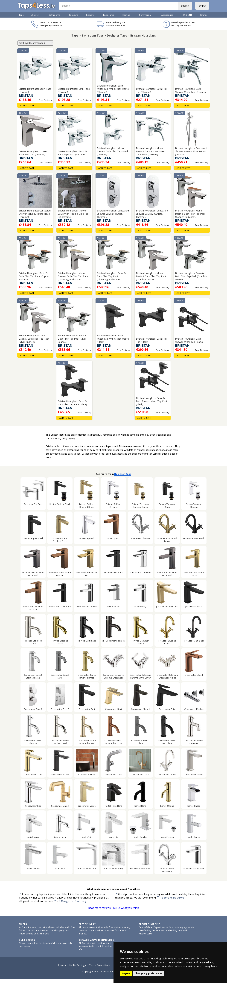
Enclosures (108, 18)
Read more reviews (99, 911)
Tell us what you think (126, 911)
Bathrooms (54, 18)
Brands (203, 18)
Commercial (145, 18)
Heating (126, 18)
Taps (21, 18)
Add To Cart (27, 109)
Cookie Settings (77, 968)
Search (184, 8)
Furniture (73, 18)
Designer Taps (122, 477)
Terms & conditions (99, 968)
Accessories (167, 18)
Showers (35, 18)
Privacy (62, 968)
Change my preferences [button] (148, 973)
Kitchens (90, 18)
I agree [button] (126, 973)
